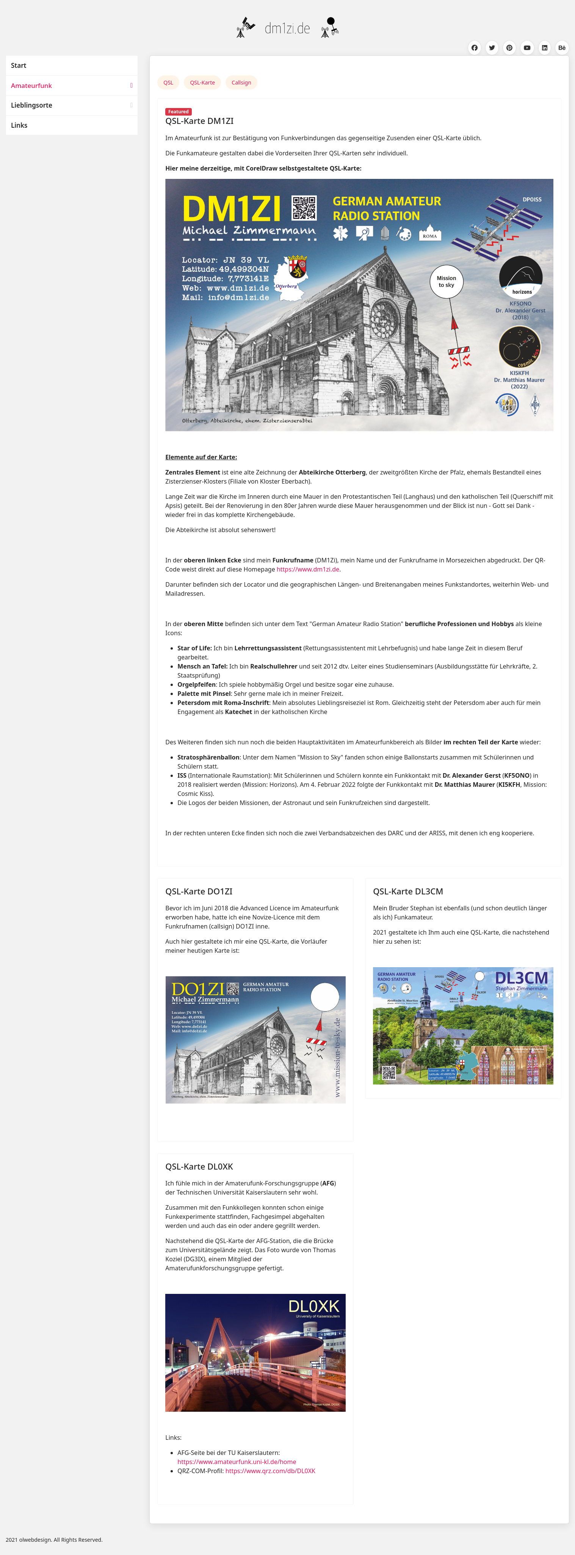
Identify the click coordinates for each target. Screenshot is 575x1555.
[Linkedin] (544, 47)
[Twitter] (492, 47)
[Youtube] (527, 47)
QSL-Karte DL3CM (408, 891)
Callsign (241, 82)
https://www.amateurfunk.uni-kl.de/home (236, 1462)
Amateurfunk (31, 85)
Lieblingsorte (31, 105)
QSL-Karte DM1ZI (199, 120)
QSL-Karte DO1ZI (198, 891)
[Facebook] (474, 47)
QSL (168, 82)
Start (18, 65)
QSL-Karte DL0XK (199, 1166)
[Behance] (562, 47)
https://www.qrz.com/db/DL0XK (270, 1471)
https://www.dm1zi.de (308, 569)
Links (19, 125)
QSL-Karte (202, 82)
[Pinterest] (509, 47)
